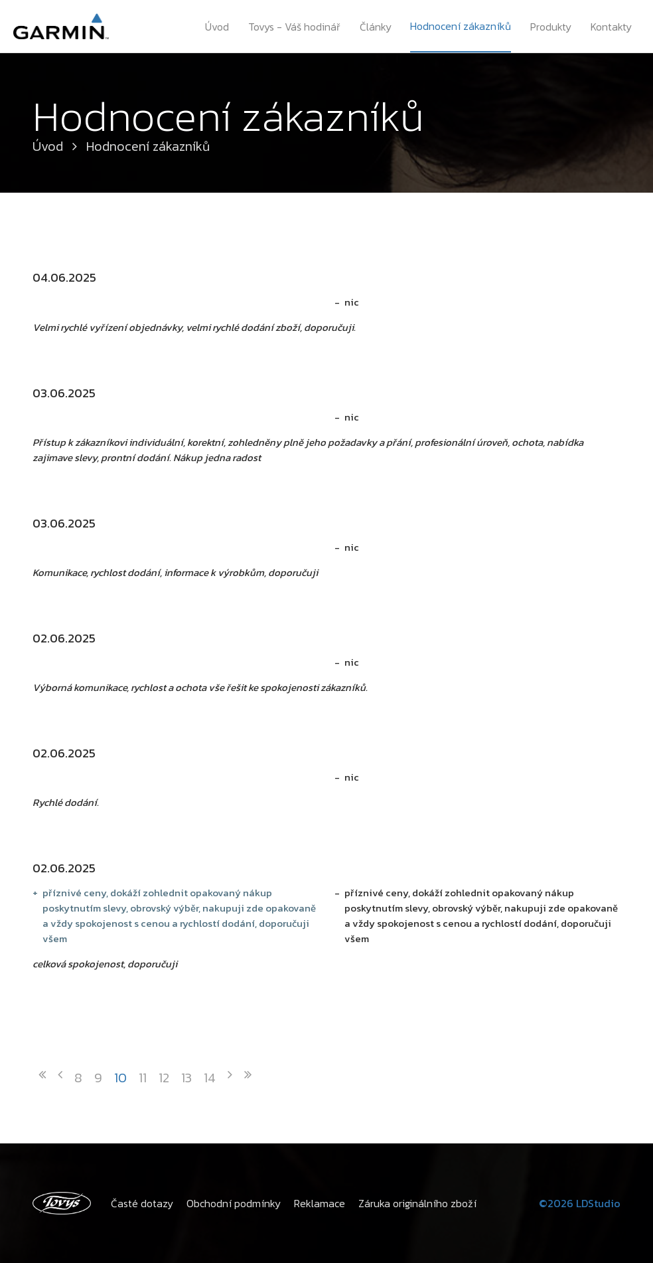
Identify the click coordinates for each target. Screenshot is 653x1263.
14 (210, 1078)
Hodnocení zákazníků (460, 26)
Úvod (217, 27)
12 (164, 1078)
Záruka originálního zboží (417, 1203)
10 (120, 1078)
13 (186, 1078)
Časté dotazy (142, 1203)
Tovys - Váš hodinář (294, 27)
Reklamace (319, 1203)
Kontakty (611, 27)
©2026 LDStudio (579, 1203)
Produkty (550, 27)
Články (376, 27)
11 (143, 1078)
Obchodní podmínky (233, 1203)
